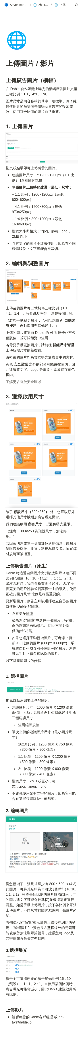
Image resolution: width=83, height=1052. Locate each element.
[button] (16, 5)
